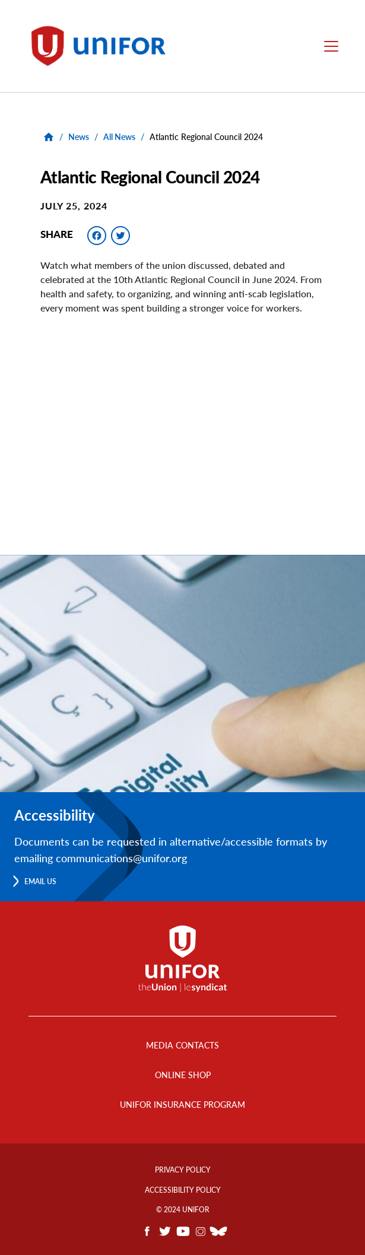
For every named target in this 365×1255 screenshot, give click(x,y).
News (78, 137)
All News (119, 137)
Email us (40, 881)
